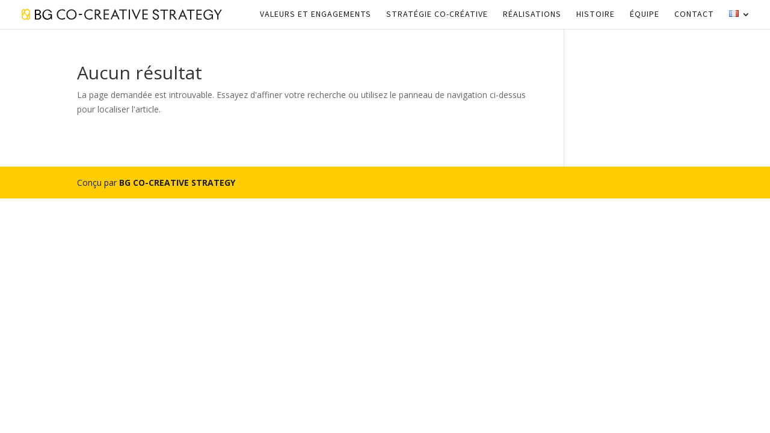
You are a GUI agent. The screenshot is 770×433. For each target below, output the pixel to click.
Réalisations (532, 15)
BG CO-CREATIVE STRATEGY (177, 182)
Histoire (595, 15)
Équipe (644, 15)
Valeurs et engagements (315, 15)
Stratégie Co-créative (437, 15)
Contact (694, 15)
